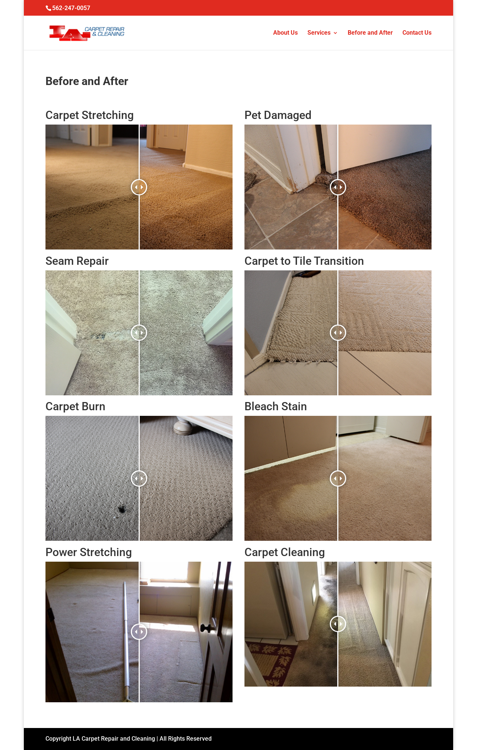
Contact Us (417, 33)
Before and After (370, 33)
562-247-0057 (71, 8)
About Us (285, 33)
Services (319, 33)
